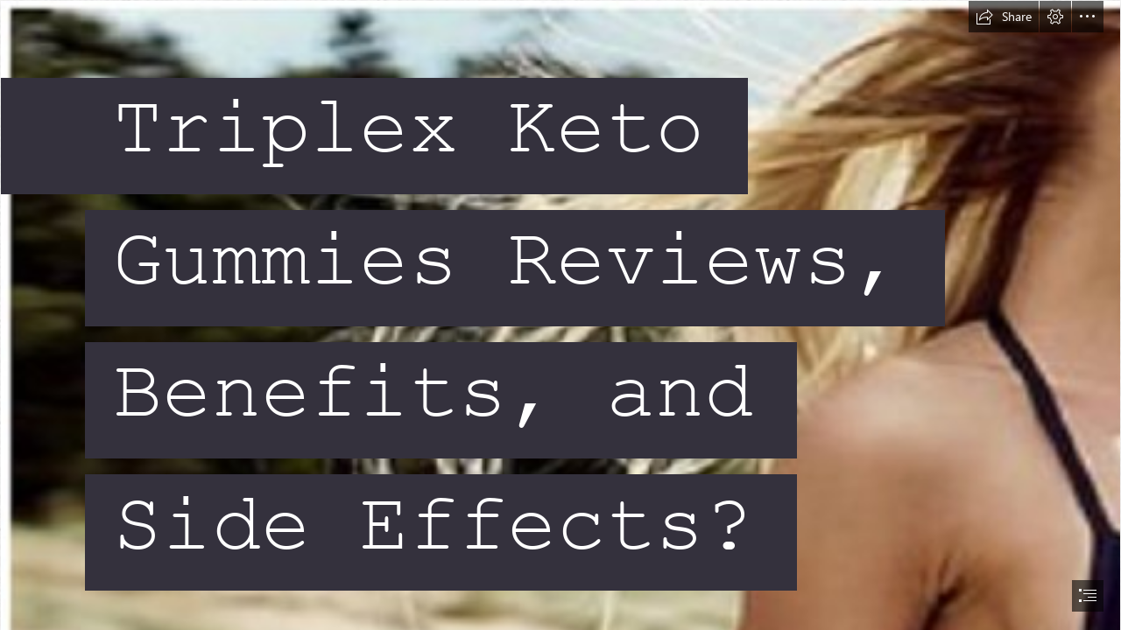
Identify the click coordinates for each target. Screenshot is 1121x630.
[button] (1004, 16)
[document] (560, 315)
